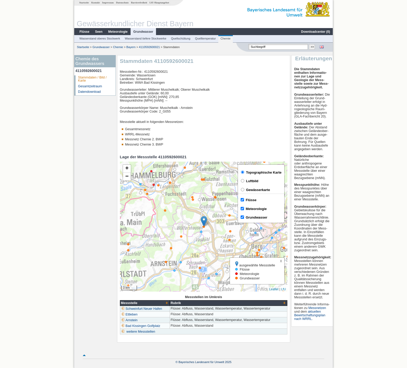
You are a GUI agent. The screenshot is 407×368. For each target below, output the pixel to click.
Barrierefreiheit (139, 2)
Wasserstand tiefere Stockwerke (145, 38)
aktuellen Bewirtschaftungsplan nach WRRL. (309, 315)
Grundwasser (143, 32)
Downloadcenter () (315, 32)
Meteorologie (118, 32)
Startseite (84, 2)
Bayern (130, 47)
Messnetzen (317, 308)
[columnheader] (145, 303)
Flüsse (84, 32)
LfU (283, 289)
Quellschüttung (181, 38)
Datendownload (89, 92)
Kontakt (95, 2)
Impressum (108, 2)
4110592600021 (149, 47)
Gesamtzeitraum (90, 86)
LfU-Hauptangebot (159, 2)
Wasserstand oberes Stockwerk (99, 38)
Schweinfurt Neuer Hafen (141, 309)
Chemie (226, 38)
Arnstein (129, 320)
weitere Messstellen (140, 331)
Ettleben (129, 314)
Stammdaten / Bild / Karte (92, 79)
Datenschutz (122, 2)
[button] (204, 221)
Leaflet (274, 289)
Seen (99, 32)
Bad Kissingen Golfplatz (140, 326)
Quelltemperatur (205, 38)
